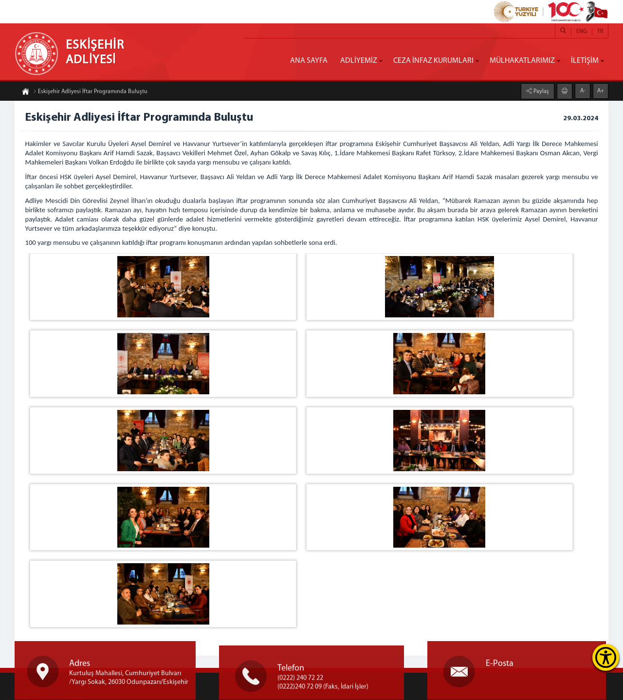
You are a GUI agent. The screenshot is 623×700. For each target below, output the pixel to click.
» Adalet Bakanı (322, 583)
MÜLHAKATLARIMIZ (522, 61)
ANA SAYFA (309, 61)
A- (583, 86)
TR (600, 32)
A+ (600, 86)
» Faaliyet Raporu (324, 631)
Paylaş (540, 87)
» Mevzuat (314, 612)
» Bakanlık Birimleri (328, 592)
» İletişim (313, 651)
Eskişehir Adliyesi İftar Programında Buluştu (90, 96)
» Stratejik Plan (321, 602)
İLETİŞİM (585, 61)
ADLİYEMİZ (358, 61)
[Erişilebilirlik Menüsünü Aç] (605, 657)
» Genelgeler (318, 622)
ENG (581, 32)
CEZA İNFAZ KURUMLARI (433, 61)
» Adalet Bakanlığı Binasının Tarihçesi (354, 641)
